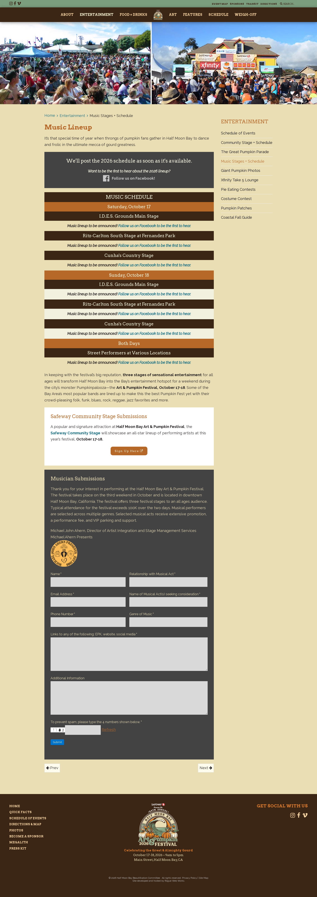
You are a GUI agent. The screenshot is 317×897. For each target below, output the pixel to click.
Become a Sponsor (26, 836)
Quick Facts (20, 812)
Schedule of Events (238, 133)
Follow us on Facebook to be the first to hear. (154, 226)
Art (173, 15)
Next (206, 768)
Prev (52, 768)
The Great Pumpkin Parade (245, 152)
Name (56, 574)
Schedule (218, 15)
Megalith (18, 842)
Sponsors (237, 3)
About (67, 15)
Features (192, 15)
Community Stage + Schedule (246, 142)
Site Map (203, 878)
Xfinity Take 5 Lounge (239, 180)
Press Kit (17, 848)
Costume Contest (236, 199)
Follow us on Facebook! (133, 178)
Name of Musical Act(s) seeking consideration (164, 594)
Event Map (220, 3)
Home (49, 115)
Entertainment (96, 15)
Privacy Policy (189, 878)
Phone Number (63, 614)
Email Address (62, 594)
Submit (57, 742)
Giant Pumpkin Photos (240, 170)
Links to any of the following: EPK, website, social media (94, 634)
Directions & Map (25, 824)
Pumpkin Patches (236, 208)
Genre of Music (141, 614)
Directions (268, 3)
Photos (16, 830)
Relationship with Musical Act (152, 574)
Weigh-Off (245, 15)
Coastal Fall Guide (236, 217)
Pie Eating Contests (238, 189)
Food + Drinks (133, 15)
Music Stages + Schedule (242, 161)
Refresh (109, 729)
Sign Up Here (129, 451)
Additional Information (67, 678)
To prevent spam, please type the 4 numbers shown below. (96, 722)
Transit (252, 3)
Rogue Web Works (174, 881)
